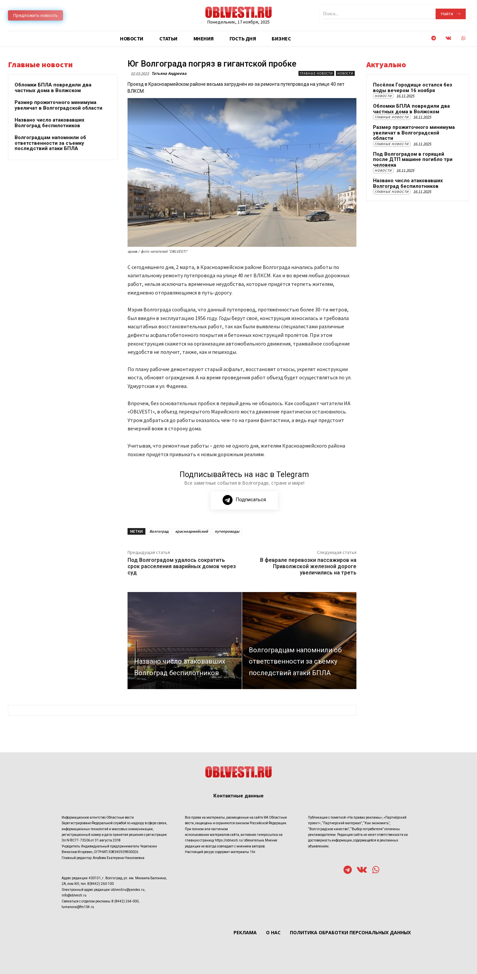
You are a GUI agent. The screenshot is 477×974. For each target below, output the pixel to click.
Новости (345, 73)
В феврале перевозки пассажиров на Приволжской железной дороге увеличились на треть (308, 566)
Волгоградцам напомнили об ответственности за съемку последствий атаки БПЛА (50, 143)
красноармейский (191, 531)
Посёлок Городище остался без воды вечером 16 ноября (412, 87)
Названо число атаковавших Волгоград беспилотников (49, 123)
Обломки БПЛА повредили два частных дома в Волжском (53, 87)
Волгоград (159, 531)
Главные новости (316, 73)
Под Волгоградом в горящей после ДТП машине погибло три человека (412, 159)
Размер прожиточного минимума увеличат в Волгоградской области (58, 105)
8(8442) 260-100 (100, 884)
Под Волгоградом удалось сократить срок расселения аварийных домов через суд (182, 566)
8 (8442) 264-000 (125, 901)
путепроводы (227, 531)
